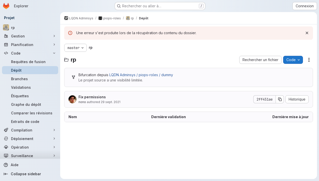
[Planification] (30, 44)
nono (82, 102)
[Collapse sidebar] (30, 174)
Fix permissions (92, 97)
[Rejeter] (307, 33)
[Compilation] (30, 130)
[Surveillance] (30, 156)
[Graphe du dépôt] (30, 104)
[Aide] (30, 165)
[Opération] (30, 147)
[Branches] (30, 79)
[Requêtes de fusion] (30, 62)
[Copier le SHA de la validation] (280, 99)
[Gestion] (30, 36)
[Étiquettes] (30, 96)
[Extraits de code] (30, 121)
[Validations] (30, 87)
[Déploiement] (30, 138)
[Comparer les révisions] (30, 113)
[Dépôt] (30, 70)
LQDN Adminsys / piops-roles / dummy (141, 75)
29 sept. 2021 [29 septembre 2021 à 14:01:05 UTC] (110, 102)
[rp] (30, 27)
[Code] (30, 53)
